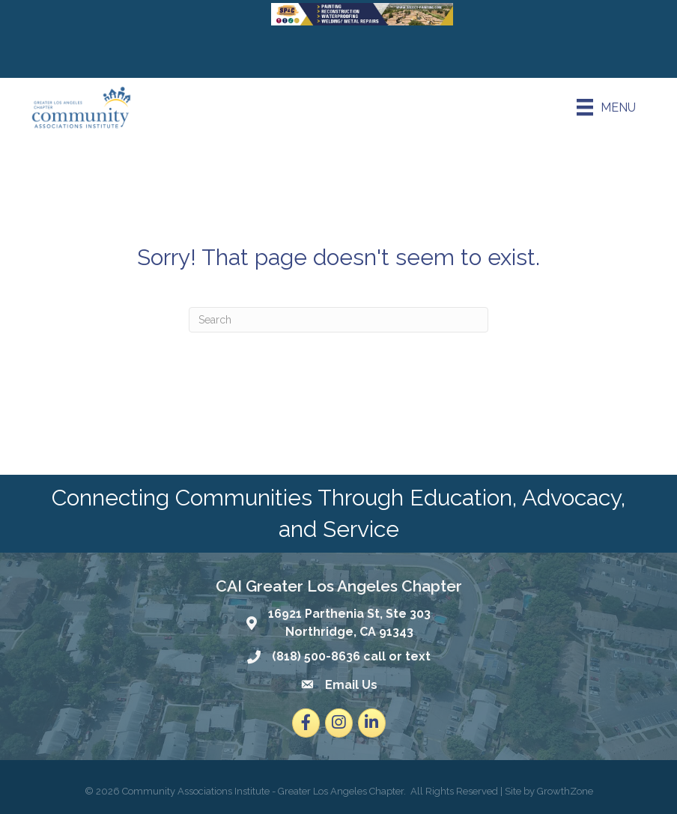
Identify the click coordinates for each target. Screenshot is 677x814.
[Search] (338, 319)
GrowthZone (565, 791)
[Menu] (606, 107)
